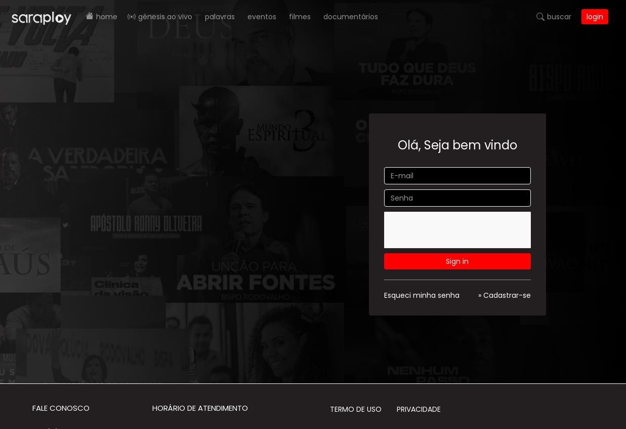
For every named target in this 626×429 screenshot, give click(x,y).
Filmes (300, 17)
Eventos (261, 17)
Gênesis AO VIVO (165, 17)
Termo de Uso (356, 409)
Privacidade (419, 409)
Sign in (457, 261)
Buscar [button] (559, 17)
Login (595, 17)
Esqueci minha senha (422, 295)
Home (106, 17)
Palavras (220, 17)
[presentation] (460, 231)
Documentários (350, 17)
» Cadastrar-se (504, 295)
